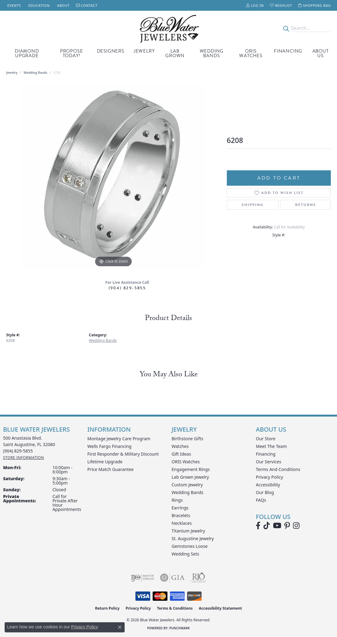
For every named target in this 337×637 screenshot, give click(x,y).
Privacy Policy (269, 477)
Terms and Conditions (278, 469)
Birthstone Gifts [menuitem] (187, 438)
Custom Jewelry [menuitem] (187, 485)
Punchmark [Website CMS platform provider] (179, 628)
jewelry (12, 72)
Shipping (253, 205)
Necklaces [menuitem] (182, 523)
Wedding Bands (212, 53)
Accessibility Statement (220, 608)
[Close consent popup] (120, 627)
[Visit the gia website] (172, 577)
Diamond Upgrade (27, 53)
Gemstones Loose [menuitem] (190, 546)
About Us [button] (320, 53)
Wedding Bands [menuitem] (187, 492)
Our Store (265, 438)
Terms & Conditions (175, 608)
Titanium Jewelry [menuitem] (188, 531)
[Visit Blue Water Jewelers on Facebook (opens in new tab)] (258, 525)
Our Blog (265, 492)
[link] (13, 5)
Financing (288, 51)
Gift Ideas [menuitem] (181, 454)
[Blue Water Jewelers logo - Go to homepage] (168, 28)
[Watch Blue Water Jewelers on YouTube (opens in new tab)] (277, 525)
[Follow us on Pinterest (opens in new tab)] (287, 525)
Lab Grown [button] (175, 53)
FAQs (261, 500)
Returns (305, 205)
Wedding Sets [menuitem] (185, 554)
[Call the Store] (18, 451)
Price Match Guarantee (110, 469)
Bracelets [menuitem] (181, 515)
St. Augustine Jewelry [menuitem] (193, 538)
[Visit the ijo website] (142, 577)
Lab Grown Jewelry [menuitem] (190, 477)
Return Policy (107, 608)
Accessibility (268, 485)
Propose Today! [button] (71, 53)
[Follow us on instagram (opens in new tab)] (296, 525)
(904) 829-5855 (127, 288)
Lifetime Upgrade (104, 462)
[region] (113, 176)
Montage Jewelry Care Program (118, 438)
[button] (255, 5)
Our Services (268, 462)
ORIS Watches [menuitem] (186, 462)
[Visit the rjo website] (198, 577)
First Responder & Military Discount (123, 454)
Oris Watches (251, 53)
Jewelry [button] (144, 51)
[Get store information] (23, 457)
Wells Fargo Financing (109, 446)
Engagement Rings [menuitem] (191, 469)
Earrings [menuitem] (180, 508)
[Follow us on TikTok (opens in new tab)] (266, 525)
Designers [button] (110, 51)
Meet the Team (271, 446)
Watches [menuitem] (180, 446)
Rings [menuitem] (177, 500)
